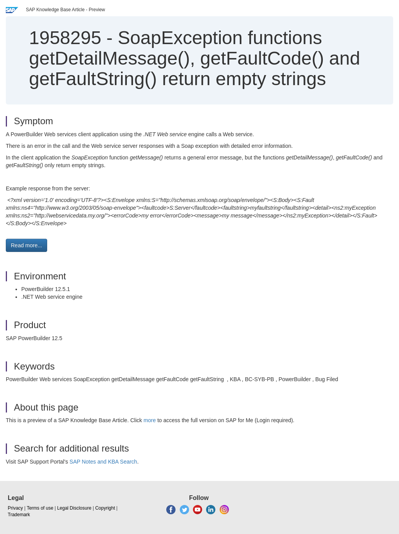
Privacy (15, 508)
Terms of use (40, 508)
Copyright (105, 508)
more (149, 420)
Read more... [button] (26, 245)
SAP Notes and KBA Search (103, 462)
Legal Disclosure (74, 508)
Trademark (19, 514)
